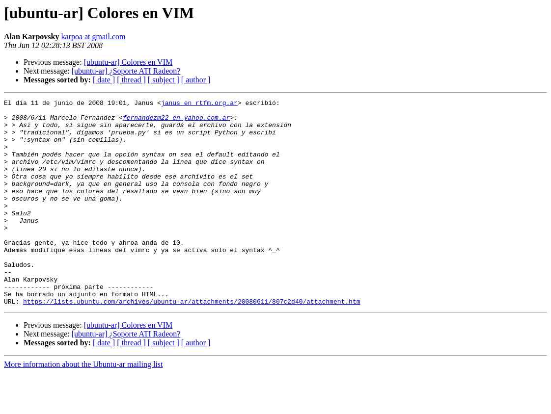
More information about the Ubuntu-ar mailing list (83, 405)
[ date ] (104, 80)
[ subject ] (163, 80)
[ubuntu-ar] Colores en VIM (128, 62)
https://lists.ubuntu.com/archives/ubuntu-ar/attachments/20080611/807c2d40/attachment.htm (191, 342)
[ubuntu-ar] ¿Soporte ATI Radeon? (126, 71)
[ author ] (196, 80)
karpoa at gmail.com (93, 36)
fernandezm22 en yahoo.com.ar (176, 121)
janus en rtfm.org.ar (199, 104)
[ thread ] (131, 80)
